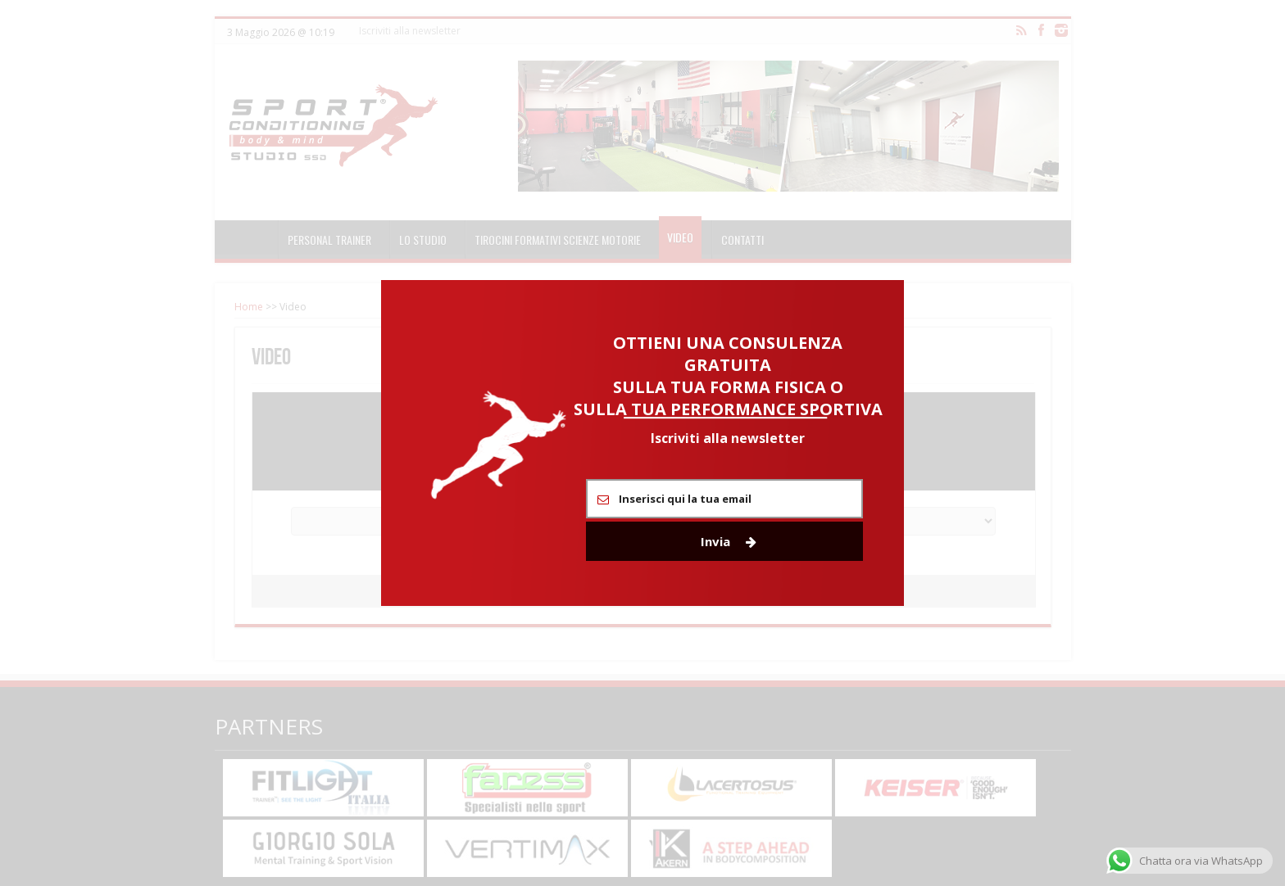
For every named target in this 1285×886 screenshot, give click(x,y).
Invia (728, 541)
